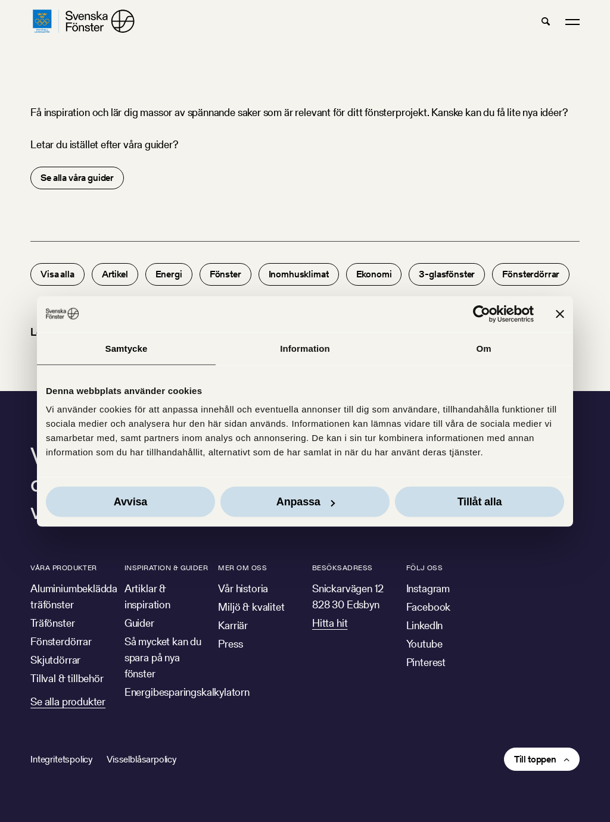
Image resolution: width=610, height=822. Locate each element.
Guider (139, 622)
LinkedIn (424, 625)
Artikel (115, 274)
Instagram (428, 588)
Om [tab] (483, 348)
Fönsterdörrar (530, 274)
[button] (545, 21)
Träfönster (52, 622)
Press (230, 643)
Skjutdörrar (55, 659)
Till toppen (535, 759)
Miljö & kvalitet (251, 606)
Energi (168, 274)
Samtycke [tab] (126, 348)
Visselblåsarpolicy (141, 759)
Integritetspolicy (61, 759)
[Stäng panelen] (560, 314)
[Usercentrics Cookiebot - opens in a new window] (482, 314)
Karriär (233, 625)
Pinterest (426, 662)
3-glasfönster (447, 274)
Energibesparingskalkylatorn (187, 692)
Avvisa (130, 502)
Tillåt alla (480, 502)
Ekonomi (374, 274)
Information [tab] (305, 348)
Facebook (428, 606)
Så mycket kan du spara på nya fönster (163, 657)
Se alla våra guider (77, 178)
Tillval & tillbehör (67, 678)
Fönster (225, 274)
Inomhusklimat (299, 274)
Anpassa (305, 502)
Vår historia (243, 588)
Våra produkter (63, 567)
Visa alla (57, 274)
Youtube (424, 643)
